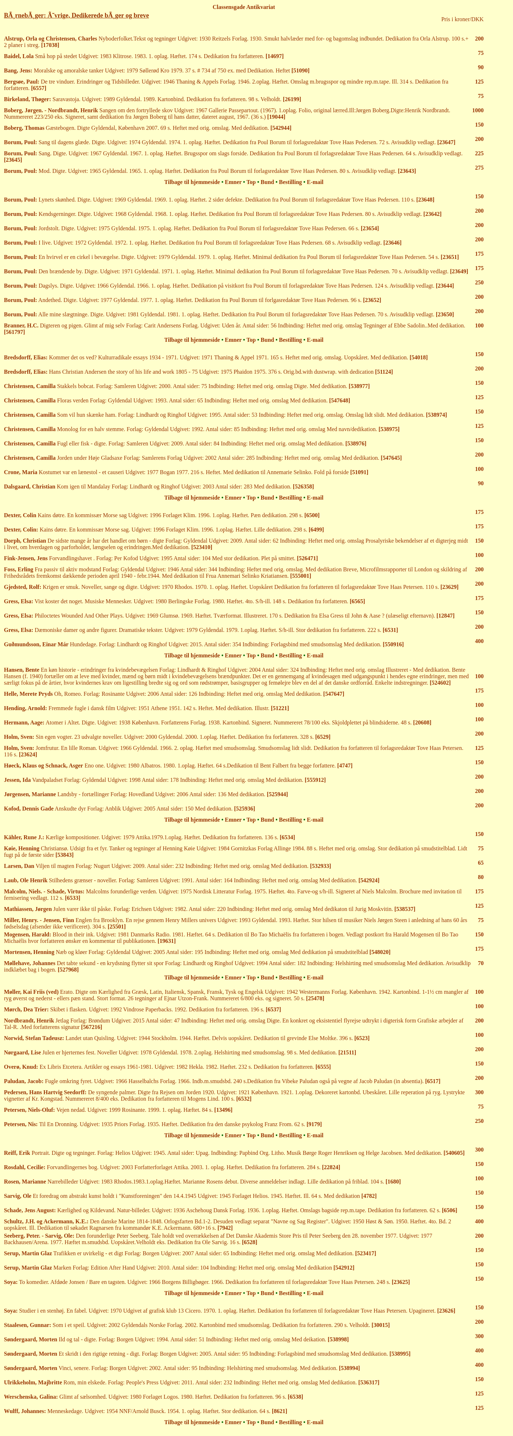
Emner (233, 182)
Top (251, 182)
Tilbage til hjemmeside (192, 182)
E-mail (315, 182)
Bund (267, 182)
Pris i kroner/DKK (462, 19)
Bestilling (290, 182)
